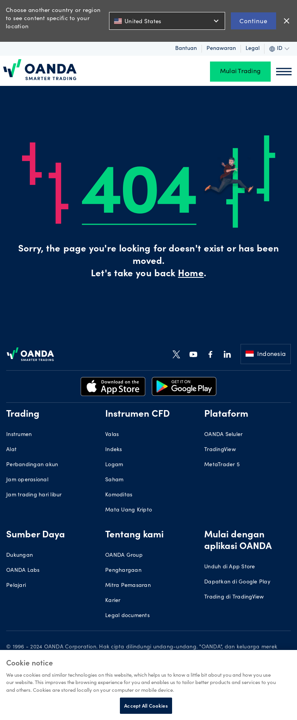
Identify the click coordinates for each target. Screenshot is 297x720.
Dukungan (19, 555)
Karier (113, 601)
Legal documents (127, 616)
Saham (114, 480)
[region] (148, 685)
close (286, 21)
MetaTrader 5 (222, 465)
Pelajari (16, 585)
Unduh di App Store (229, 567)
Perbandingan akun (32, 465)
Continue (253, 21)
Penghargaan (123, 570)
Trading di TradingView (234, 597)
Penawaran (221, 48)
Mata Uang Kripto (128, 510)
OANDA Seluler (223, 435)
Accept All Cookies (145, 705)
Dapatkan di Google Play (237, 582)
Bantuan (186, 48)
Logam (114, 465)
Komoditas (118, 495)
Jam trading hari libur (34, 495)
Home (190, 274)
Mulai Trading (240, 71)
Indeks (113, 450)
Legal (252, 48)
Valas (112, 435)
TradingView (220, 450)
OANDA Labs (23, 570)
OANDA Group (124, 555)
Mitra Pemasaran (128, 585)
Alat (11, 450)
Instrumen (19, 435)
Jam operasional (27, 480)
